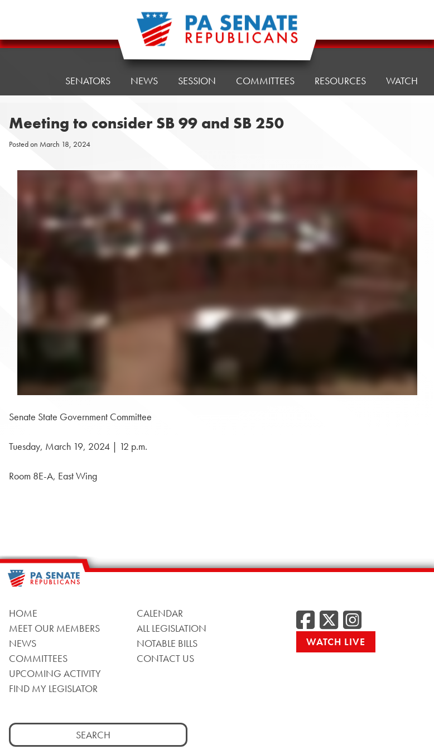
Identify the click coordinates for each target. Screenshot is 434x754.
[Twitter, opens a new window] (329, 620)
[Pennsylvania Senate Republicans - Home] (217, 34)
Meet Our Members (54, 628)
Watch (402, 29)
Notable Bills (167, 643)
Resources (340, 32)
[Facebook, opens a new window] (305, 620)
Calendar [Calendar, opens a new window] (160, 613)
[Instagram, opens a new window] (352, 620)
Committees (38, 658)
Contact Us (165, 658)
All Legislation (171, 628)
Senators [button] (87, 43)
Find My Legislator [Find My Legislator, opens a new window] (53, 688)
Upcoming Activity (55, 673)
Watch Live (335, 641)
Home (31, 46)
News (22, 643)
